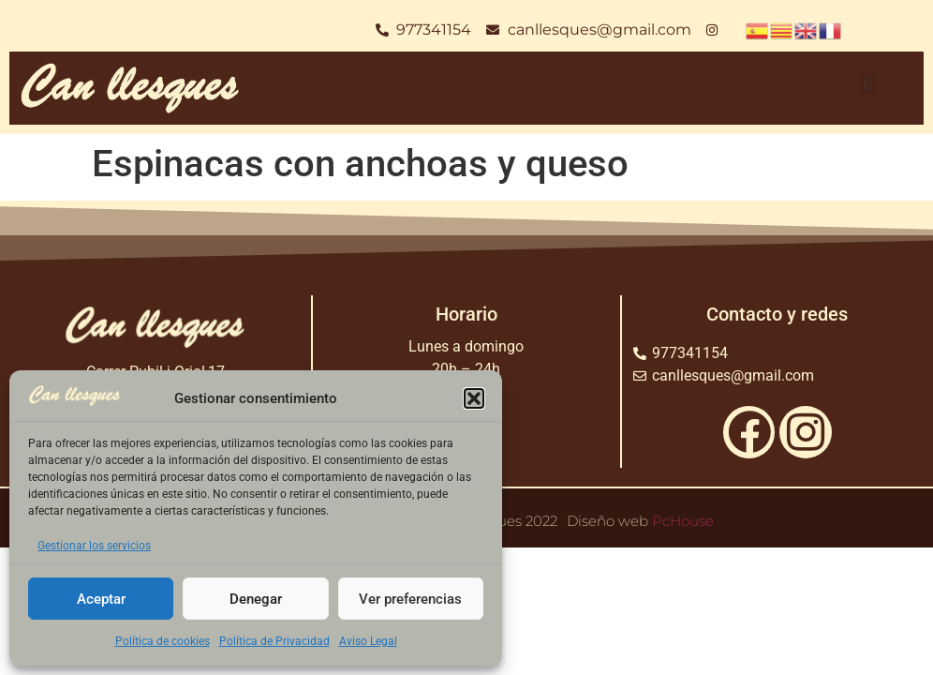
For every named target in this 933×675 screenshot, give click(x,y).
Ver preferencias (410, 599)
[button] (474, 398)
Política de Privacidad (274, 641)
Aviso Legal (368, 641)
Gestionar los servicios (94, 545)
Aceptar (101, 599)
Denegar (256, 599)
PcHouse (683, 521)
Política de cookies (162, 641)
